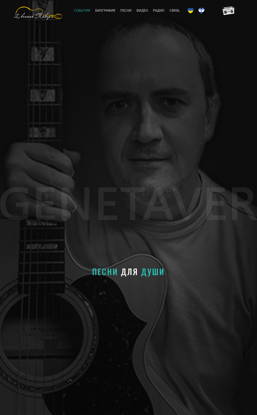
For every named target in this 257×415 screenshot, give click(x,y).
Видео (142, 10)
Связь (174, 10)
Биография (105, 10)
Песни (126, 10)
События (82, 10)
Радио (158, 10)
